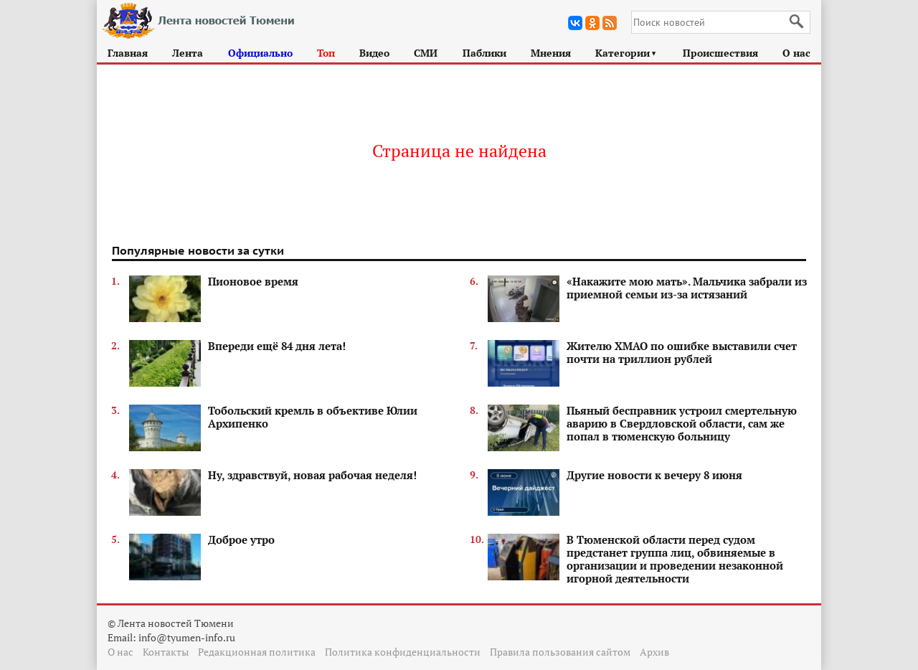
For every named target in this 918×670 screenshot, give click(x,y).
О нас (796, 53)
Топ (326, 53)
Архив (654, 652)
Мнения (551, 53)
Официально (260, 53)
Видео (374, 53)
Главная (128, 53)
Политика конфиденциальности (403, 652)
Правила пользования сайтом (560, 652)
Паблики (484, 53)
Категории (626, 53)
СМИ (425, 53)
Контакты (166, 652)
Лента (187, 53)
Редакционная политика (257, 652)
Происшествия (720, 53)
